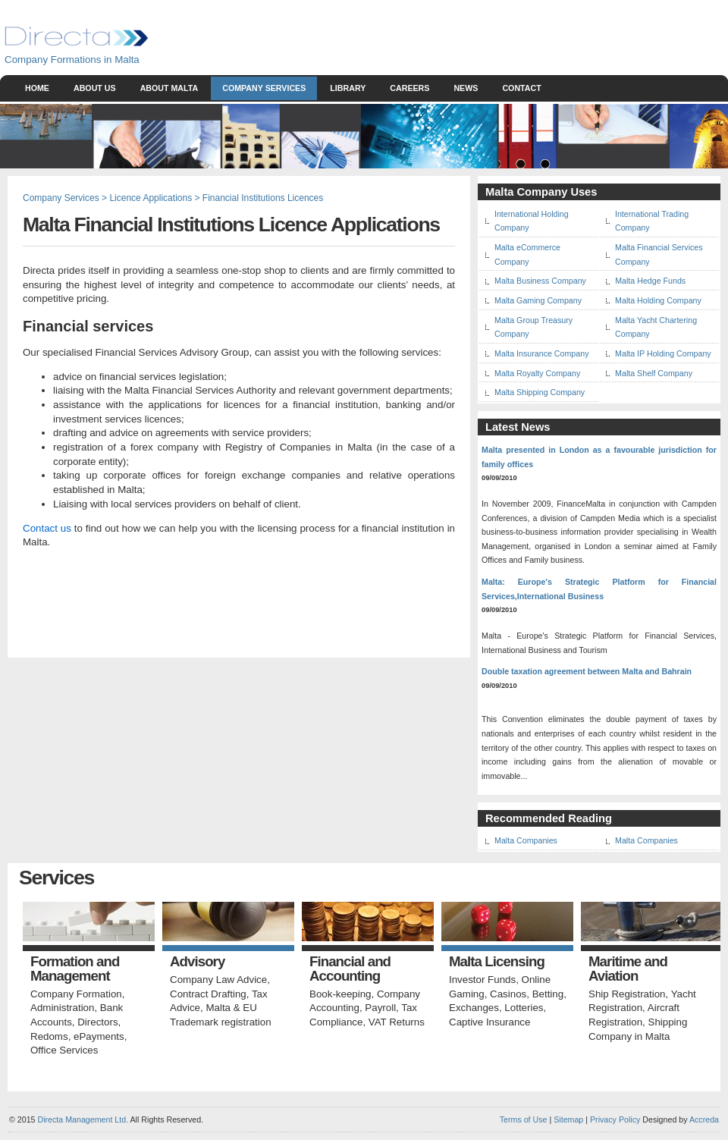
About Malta (169, 88)
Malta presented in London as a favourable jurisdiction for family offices (599, 457)
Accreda (704, 1119)
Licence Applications (150, 198)
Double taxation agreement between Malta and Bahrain (587, 671)
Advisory (197, 962)
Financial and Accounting (350, 969)
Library (348, 88)
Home (37, 88)
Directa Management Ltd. (82, 1119)
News (465, 88)
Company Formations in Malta (72, 59)
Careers (409, 88)
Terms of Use (524, 1119)
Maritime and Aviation (627, 969)
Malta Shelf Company (653, 373)
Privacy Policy (615, 1119)
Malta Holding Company (658, 300)
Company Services (264, 88)
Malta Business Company (540, 280)
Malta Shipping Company (539, 392)
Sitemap (567, 1119)
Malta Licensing (496, 962)
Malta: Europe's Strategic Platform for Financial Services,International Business (599, 589)
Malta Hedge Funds (650, 280)
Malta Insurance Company (541, 353)
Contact (521, 88)
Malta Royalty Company (537, 373)
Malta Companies (525, 840)
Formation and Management (74, 969)
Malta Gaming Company (538, 300)
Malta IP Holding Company (663, 353)
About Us (95, 88)
